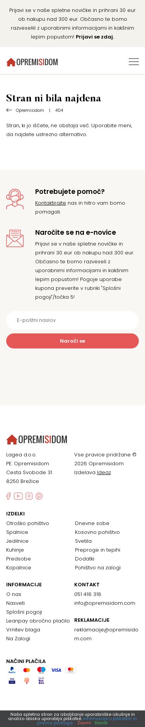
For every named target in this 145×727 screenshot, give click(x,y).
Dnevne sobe (92, 523)
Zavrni (84, 723)
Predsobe (18, 558)
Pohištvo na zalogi (98, 567)
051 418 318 (87, 594)
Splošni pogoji (24, 612)
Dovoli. (101, 723)
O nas (13, 594)
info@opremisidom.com (104, 603)
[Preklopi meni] (134, 62)
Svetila (83, 541)
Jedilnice (17, 541)
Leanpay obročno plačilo (38, 620)
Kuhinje (15, 550)
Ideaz (104, 472)
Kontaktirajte (50, 203)
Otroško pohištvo (27, 523)
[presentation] (72, 367)
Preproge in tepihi (97, 550)
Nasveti (15, 603)
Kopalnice (18, 567)
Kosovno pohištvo (97, 532)
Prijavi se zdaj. (95, 36)
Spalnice (17, 532)
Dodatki (84, 558)
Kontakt (87, 585)
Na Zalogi (18, 638)
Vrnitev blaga (23, 629)
